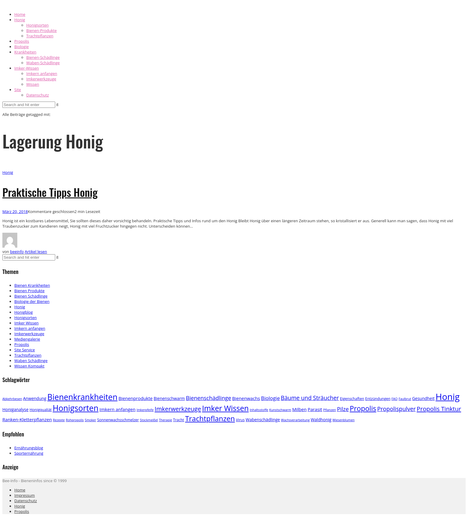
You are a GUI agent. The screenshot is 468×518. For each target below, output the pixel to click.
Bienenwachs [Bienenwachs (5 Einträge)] (246, 398)
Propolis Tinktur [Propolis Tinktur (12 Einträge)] (439, 408)
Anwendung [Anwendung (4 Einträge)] (34, 398)
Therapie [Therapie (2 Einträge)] (165, 420)
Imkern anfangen (41, 73)
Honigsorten (37, 25)
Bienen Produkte (29, 290)
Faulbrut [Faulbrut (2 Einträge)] (404, 399)
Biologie (21, 46)
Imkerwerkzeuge (41, 79)
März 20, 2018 (15, 211)
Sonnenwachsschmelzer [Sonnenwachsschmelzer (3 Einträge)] (118, 419)
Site (17, 89)
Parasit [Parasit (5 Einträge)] (315, 409)
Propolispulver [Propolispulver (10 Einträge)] (396, 409)
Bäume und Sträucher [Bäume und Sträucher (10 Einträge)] (310, 398)
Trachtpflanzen (39, 36)
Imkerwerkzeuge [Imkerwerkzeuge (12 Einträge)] (178, 408)
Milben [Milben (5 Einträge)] (299, 409)
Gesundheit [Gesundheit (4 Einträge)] (423, 398)
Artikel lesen (36, 251)
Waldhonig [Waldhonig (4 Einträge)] (321, 419)
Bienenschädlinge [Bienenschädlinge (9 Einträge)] (208, 397)
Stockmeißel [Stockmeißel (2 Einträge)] (149, 420)
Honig (19, 19)
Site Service (24, 350)
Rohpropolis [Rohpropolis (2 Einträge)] (75, 420)
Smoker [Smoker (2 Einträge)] (90, 420)
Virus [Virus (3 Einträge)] (240, 419)
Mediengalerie (27, 339)
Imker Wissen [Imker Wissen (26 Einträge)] (225, 408)
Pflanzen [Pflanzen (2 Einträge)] (329, 410)
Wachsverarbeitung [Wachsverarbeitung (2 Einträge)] (295, 420)
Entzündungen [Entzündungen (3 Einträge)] (378, 398)
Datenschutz (37, 95)
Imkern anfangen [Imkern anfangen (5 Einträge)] (117, 409)
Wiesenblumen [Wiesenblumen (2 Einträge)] (343, 420)
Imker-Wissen (26, 68)
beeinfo (17, 251)
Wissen (32, 84)
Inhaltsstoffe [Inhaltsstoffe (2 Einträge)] (259, 410)
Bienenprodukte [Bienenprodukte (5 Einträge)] (135, 398)
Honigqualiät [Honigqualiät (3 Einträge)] (41, 409)
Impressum (24, 495)
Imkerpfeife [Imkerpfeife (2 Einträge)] (144, 410)
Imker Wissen (26, 323)
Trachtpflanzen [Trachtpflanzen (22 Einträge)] (210, 418)
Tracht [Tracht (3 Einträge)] (178, 419)
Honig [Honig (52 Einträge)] (447, 397)
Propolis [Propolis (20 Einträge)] (363, 408)
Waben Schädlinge (30, 360)
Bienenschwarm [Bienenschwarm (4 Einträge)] (169, 398)
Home (19, 14)
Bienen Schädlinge (30, 296)
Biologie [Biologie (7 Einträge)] (270, 398)
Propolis (21, 41)
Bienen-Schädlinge (43, 57)
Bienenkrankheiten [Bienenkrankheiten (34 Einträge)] (82, 397)
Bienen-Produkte (41, 30)
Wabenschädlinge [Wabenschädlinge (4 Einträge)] (263, 419)
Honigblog (23, 312)
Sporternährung (28, 453)
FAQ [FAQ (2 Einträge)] (394, 399)
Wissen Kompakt (29, 366)
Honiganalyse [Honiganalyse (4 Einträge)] (15, 409)
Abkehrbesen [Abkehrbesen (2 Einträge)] (12, 399)
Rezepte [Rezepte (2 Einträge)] (59, 420)
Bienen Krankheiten (32, 285)
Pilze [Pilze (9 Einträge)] (343, 409)
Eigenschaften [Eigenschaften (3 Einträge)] (352, 398)
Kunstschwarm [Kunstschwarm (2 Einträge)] (280, 410)
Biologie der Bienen (32, 301)
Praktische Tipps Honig (50, 192)
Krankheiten (25, 52)
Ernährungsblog (28, 447)
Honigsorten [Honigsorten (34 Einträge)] (75, 408)
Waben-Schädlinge (43, 62)
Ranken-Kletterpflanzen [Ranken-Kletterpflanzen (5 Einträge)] (27, 419)
